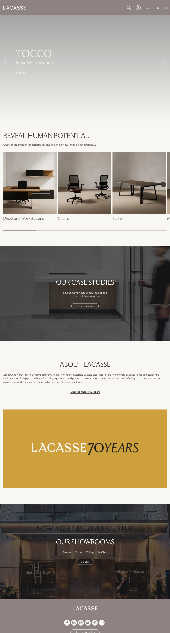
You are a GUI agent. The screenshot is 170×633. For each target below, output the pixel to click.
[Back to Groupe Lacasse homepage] (85, 608)
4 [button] (88, 112)
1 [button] (80, 112)
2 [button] (82, 112)
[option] (85, 66)
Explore (21, 72)
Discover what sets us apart (85, 391)
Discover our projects (85, 306)
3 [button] (85, 112)
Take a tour (85, 561)
